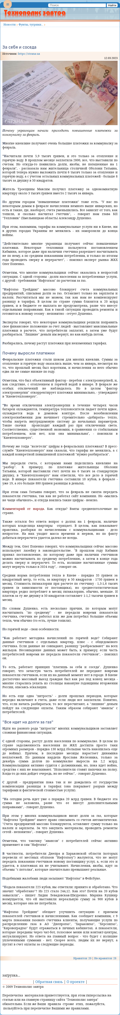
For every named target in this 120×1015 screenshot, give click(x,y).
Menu (7, 7)
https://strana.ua (29, 54)
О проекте (76, 981)
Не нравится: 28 (105, 958)
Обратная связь (49, 981)
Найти (112, 5)
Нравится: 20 (82, 958)
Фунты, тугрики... (31, 24)
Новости (9, 24)
